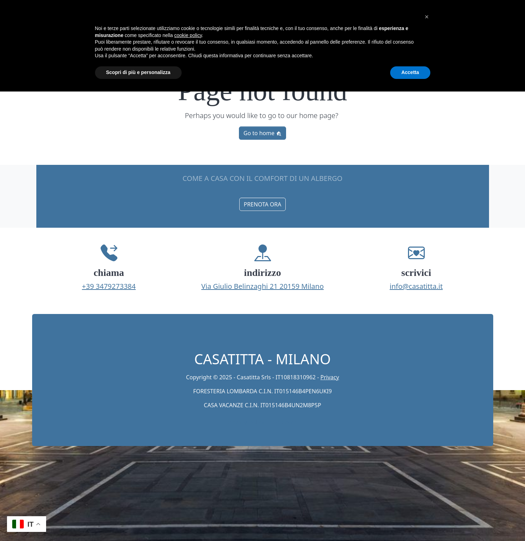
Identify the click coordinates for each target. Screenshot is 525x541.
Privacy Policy (245, 422)
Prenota (286, 422)
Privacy (329, 377)
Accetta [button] (410, 72)
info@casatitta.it (416, 286)
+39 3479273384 (109, 286)
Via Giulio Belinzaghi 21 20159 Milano (262, 286)
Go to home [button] (262, 133)
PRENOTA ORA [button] (263, 204)
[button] (426, 16)
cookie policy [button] (188, 35)
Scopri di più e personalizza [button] (138, 72)
